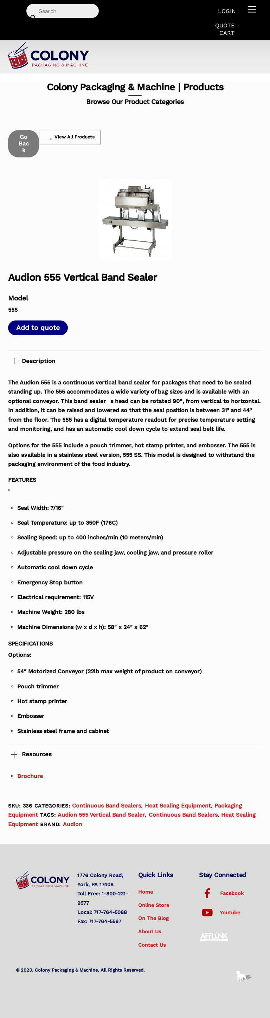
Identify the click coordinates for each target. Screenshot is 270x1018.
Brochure (30, 776)
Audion (72, 824)
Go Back (24, 144)
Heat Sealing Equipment (178, 805)
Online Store (153, 905)
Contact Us (152, 945)
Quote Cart (224, 29)
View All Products (70, 137)
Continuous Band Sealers (106, 805)
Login (227, 11)
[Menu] (252, 10)
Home (145, 892)
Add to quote (38, 328)
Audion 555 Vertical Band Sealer (101, 814)
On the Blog (153, 918)
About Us (149, 931)
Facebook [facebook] (221, 893)
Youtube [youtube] (219, 912)
